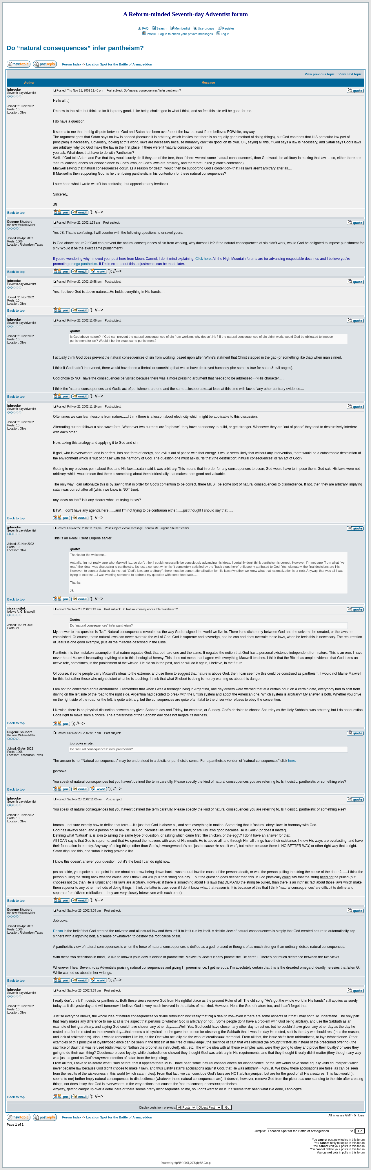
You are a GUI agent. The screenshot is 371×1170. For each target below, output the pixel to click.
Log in (223, 34)
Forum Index (71, 64)
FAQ (143, 28)
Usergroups (204, 28)
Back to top (16, 212)
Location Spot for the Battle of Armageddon (119, 64)
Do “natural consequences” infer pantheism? (75, 48)
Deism (58, 931)
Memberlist (180, 28)
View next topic (350, 74)
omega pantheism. (84, 264)
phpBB (177, 1162)
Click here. (203, 259)
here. (292, 761)
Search (159, 28)
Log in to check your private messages (186, 34)
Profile (149, 34)
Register (226, 28)
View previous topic (319, 74)
